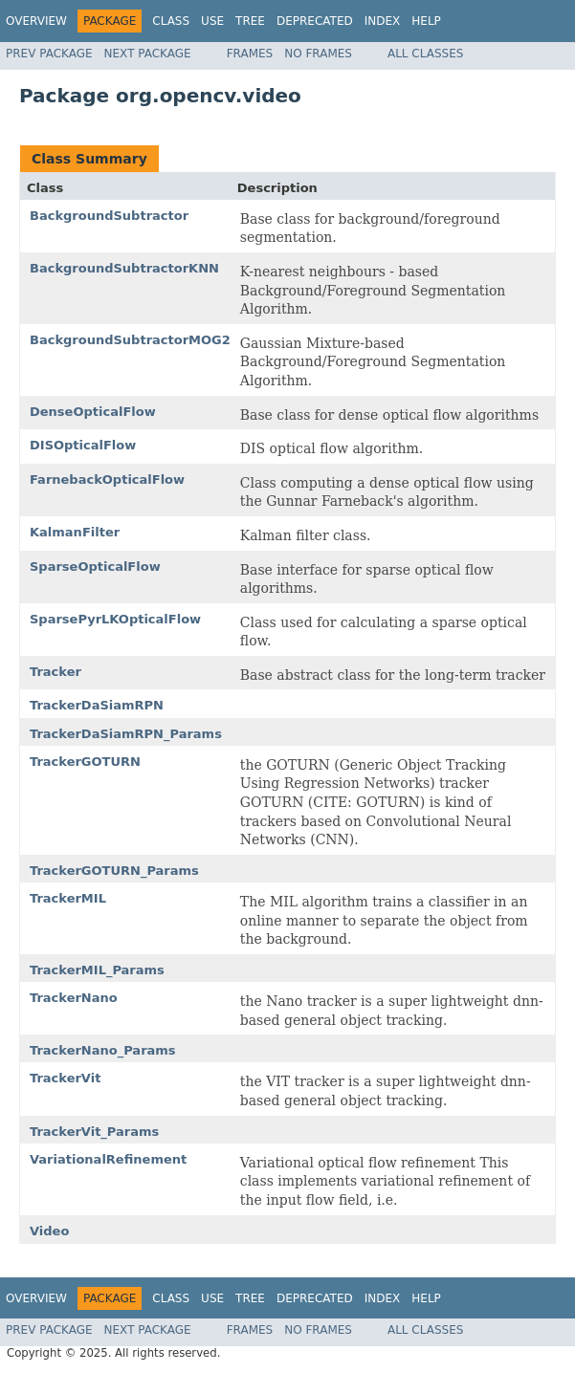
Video (49, 1231)
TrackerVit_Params (94, 1131)
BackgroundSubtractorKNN (124, 268)
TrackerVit (65, 1078)
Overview (36, 21)
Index (383, 21)
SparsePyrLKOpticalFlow (115, 619)
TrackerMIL (68, 898)
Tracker (55, 672)
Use (212, 21)
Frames (250, 53)
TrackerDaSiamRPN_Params (126, 734)
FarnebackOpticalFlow (107, 479)
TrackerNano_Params (103, 1050)
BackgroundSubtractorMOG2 (130, 340)
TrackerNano (74, 998)
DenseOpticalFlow (93, 411)
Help (426, 21)
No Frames (318, 53)
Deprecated (314, 21)
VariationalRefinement (108, 1159)
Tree (250, 21)
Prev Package (49, 53)
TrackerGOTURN (85, 761)
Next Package (147, 53)
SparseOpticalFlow (95, 566)
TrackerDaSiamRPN (97, 705)
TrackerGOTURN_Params (114, 870)
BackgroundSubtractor (109, 215)
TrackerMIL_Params (97, 970)
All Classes (425, 53)
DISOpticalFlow (83, 445)
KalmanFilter (75, 532)
